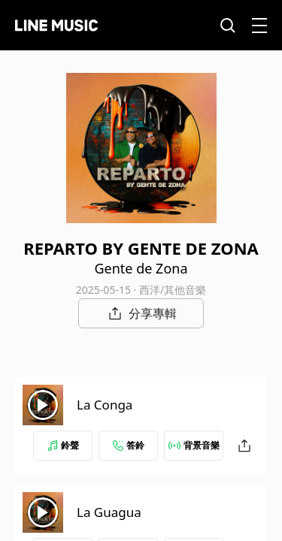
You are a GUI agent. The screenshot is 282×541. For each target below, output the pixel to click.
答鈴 (128, 445)
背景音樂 (194, 445)
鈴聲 (63, 445)
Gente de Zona (140, 268)
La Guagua (109, 512)
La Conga (104, 404)
